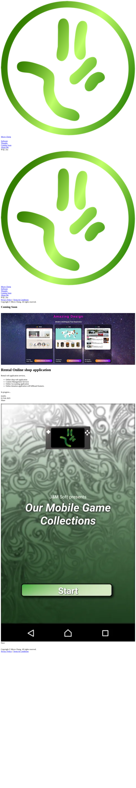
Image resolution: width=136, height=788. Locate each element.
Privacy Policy (6, 300)
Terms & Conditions (21, 300)
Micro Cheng (6, 137)
